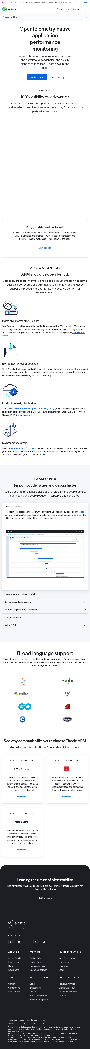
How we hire (14, 991)
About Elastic (14, 958)
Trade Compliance (38, 995)
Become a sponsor (68, 991)
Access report (82, 2)
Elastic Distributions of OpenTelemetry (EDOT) (30, 408)
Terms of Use (24, 1020)
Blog (10, 966)
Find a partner (36, 958)
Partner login (36, 962)
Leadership (13, 962)
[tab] (45, 546)
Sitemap (41, 1020)
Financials (63, 966)
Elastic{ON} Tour (67, 987)
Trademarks (13, 1020)
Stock (61, 970)
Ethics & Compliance (39, 999)
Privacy (33, 991)
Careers (12, 984)
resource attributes (74, 369)
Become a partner (38, 970)
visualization (78, 332)
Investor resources (68, 958)
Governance (65, 962)
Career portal (14, 987)
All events (63, 995)
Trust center (35, 987)
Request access (37, 966)
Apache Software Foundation (33, 1040)
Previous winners (67, 984)
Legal (32, 984)
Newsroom (13, 970)
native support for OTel (22, 448)
